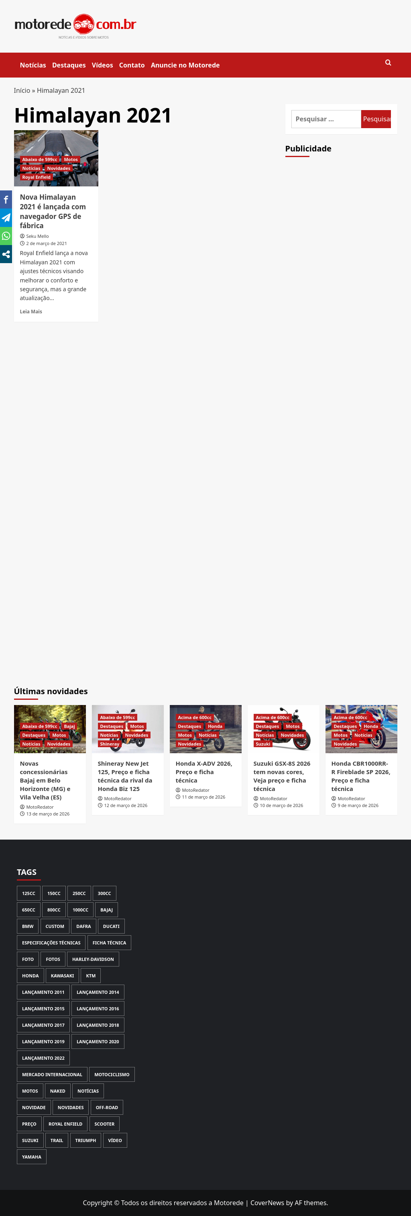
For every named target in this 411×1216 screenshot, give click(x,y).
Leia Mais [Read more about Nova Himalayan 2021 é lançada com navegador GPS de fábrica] (31, 311)
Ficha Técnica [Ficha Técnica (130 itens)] (109, 943)
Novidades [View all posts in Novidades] (58, 168)
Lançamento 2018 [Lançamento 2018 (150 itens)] (98, 1025)
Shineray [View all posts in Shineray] (110, 744)
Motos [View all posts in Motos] (70, 159)
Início (22, 90)
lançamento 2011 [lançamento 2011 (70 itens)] (43, 992)
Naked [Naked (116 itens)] (57, 1091)
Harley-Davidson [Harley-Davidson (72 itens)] (93, 959)
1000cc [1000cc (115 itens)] (80, 910)
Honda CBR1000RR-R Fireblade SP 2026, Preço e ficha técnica (361, 776)
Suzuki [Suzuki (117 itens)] (30, 1140)
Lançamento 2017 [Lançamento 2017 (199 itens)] (43, 1025)
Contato (132, 65)
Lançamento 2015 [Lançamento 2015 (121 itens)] (43, 1008)
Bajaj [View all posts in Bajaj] (69, 726)
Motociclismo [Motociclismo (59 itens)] (112, 1074)
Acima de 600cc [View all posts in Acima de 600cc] (195, 717)
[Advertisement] (345, 303)
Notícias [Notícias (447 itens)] (88, 1091)
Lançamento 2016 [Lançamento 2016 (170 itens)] (98, 1008)
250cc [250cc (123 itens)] (79, 893)
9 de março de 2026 (358, 805)
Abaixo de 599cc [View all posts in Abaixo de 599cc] (39, 159)
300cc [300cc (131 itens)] (104, 893)
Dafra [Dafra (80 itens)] (83, 926)
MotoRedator (39, 807)
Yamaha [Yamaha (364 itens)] (31, 1157)
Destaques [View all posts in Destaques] (34, 735)
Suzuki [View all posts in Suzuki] (263, 744)
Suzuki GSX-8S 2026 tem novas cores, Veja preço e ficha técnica (282, 776)
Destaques (69, 65)
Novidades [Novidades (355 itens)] (71, 1107)
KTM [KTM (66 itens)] (91, 976)
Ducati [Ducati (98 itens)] (111, 926)
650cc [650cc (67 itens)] (28, 910)
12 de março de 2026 (125, 805)
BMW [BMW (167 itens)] (27, 926)
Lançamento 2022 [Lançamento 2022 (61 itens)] (43, 1058)
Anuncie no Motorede (185, 65)
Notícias (33, 65)
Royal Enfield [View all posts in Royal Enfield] (36, 177)
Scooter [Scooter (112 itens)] (105, 1124)
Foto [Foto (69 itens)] (28, 959)
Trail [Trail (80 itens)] (57, 1140)
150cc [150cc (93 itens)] (54, 893)
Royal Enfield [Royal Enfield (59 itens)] (65, 1124)
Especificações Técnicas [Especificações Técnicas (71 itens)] (51, 943)
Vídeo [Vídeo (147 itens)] (115, 1140)
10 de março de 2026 (281, 805)
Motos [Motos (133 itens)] (30, 1091)
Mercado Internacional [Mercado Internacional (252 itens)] (52, 1074)
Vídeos (102, 65)
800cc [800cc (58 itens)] (54, 910)
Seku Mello (37, 236)
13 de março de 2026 (47, 814)
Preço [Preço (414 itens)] (29, 1124)
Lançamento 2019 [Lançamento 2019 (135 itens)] (43, 1041)
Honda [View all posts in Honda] (215, 726)
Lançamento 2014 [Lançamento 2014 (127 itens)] (98, 992)
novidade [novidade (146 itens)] (34, 1107)
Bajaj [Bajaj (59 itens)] (106, 910)
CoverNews (267, 1202)
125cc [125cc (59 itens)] (28, 893)
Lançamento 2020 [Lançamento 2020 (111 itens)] (98, 1041)
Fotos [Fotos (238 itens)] (53, 959)
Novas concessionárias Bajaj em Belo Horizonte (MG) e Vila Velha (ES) (45, 780)
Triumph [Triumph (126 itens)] (85, 1140)
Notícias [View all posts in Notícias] (31, 168)
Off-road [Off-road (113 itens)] (107, 1107)
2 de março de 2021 (46, 243)
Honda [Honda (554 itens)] (30, 976)
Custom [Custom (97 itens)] (55, 926)
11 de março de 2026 (203, 797)
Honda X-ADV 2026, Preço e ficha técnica (204, 771)
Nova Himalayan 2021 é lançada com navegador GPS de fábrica (53, 211)
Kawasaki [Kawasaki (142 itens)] (62, 976)
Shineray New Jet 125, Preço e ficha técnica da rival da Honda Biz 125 (125, 776)
